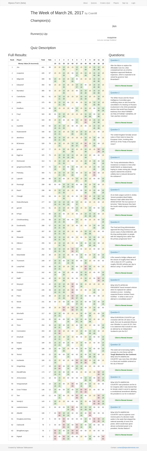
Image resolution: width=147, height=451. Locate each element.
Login (133, 3)
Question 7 (115, 252)
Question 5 (115, 190)
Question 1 (115, 60)
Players (116, 3)
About (85, 3)
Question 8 (115, 280)
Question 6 (115, 222)
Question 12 (115, 407)
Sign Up (125, 3)
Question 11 (115, 377)
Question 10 (115, 345)
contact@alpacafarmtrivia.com (128, 447)
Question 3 (115, 130)
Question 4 (115, 157)
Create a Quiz (105, 3)
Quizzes (94, 3)
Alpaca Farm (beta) (17, 3)
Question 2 (115, 93)
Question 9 (115, 312)
